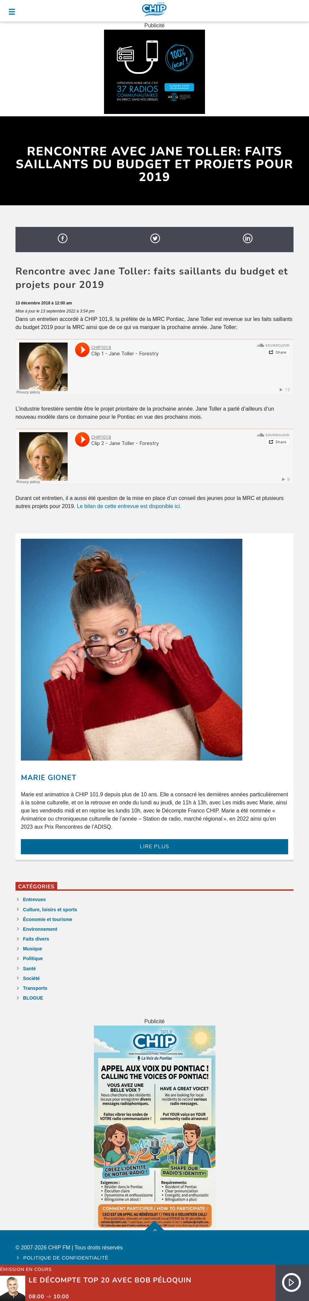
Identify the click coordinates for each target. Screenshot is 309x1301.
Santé (29, 968)
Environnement (40, 929)
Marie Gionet (48, 777)
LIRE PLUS (154, 846)
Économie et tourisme (47, 919)
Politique (33, 958)
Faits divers (36, 939)
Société (31, 978)
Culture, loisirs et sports (50, 909)
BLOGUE (33, 998)
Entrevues (34, 899)
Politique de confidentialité (65, 1258)
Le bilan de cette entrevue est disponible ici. (129, 506)
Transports (35, 988)
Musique (32, 948)
